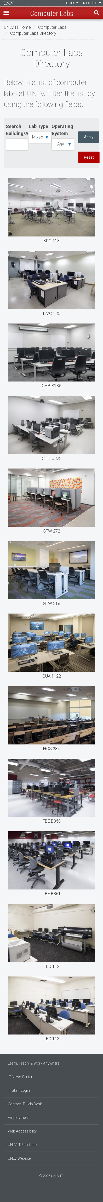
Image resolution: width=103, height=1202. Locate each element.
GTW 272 (51, 502)
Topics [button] (71, 3)
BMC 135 (51, 284)
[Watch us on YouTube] (56, 1193)
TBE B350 (51, 792)
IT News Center (20, 1077)
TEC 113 (51, 1010)
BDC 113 (51, 212)
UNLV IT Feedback (22, 1145)
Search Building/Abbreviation (17, 130)
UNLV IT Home (17, 27)
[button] (6, 13)
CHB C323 (51, 429)
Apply (88, 137)
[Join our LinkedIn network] (51, 1193)
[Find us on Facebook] (46, 1193)
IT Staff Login (19, 1090)
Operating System (62, 130)
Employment (18, 1118)
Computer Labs (52, 27)
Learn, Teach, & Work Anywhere (33, 1063)
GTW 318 (51, 575)
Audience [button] (92, 3)
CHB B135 (51, 357)
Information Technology (8, 3)
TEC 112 (51, 937)
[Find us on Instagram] (49, 1193)
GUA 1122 (51, 647)
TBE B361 (51, 865)
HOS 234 (51, 720)
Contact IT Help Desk (25, 1104)
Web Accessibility (22, 1131)
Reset (89, 157)
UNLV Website (19, 1158)
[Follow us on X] (54, 1193)
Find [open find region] (96, 13)
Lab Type (38, 126)
